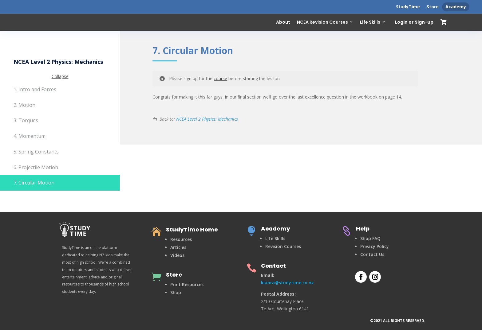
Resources (181, 239)
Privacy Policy (374, 246)
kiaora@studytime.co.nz (287, 282)
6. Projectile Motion (36, 167)
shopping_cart (444, 22)
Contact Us (372, 254)
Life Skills (370, 22)
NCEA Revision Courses (322, 22)
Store (433, 7)
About (283, 22)
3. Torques (26, 120)
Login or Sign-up (414, 22)
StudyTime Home (192, 229)
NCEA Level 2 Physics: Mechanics (207, 119)
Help (362, 228)
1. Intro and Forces (35, 89)
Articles (178, 247)
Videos (177, 255)
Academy (455, 7)
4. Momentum (29, 136)
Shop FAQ (370, 238)
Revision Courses (283, 246)
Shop (175, 292)
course (220, 78)
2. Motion (24, 105)
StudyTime (408, 7)
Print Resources (186, 284)
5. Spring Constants (36, 151)
